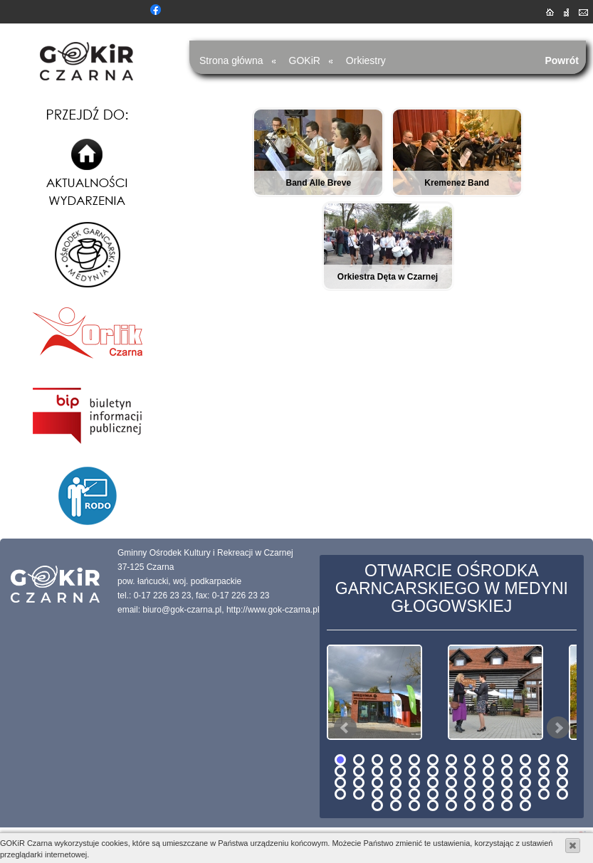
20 (451, 771)
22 (488, 771)
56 (433, 805)
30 (396, 782)
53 (377, 805)
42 (377, 794)
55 (414, 805)
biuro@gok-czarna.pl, (183, 610)
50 (525, 794)
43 (396, 794)
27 (340, 782)
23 (507, 771)
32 (433, 782)
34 (470, 782)
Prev (345, 727)
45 (433, 794)
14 (340, 771)
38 (544, 782)
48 (488, 794)
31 (414, 782)
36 (507, 782)
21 (470, 771)
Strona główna (231, 60)
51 (544, 794)
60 (507, 805)
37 (525, 782)
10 (507, 760)
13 (562, 760)
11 (525, 760)
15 (358, 771)
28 (358, 782)
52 (562, 794)
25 (544, 771)
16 (377, 771)
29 (377, 782)
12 (544, 760)
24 (525, 771)
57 (451, 805)
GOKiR (304, 60)
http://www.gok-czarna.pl (273, 610)
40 (340, 794)
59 (488, 805)
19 (433, 771)
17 (396, 771)
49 (507, 794)
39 (562, 782)
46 (451, 794)
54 (396, 805)
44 (414, 794)
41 (358, 794)
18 (414, 771)
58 (470, 805)
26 (562, 771)
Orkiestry (366, 60)
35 (488, 782)
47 (470, 794)
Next (558, 727)
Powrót (562, 60)
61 (525, 805)
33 (451, 782)
